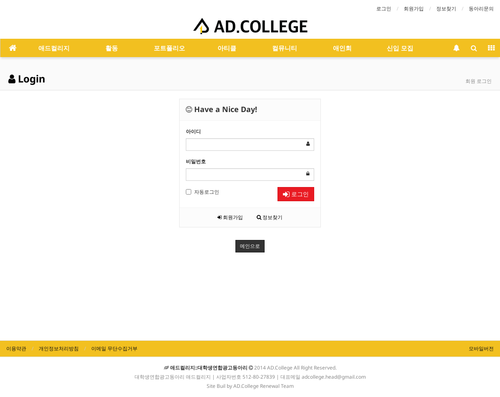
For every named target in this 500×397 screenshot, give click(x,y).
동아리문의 (481, 8)
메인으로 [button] (250, 246)
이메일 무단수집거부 (114, 348)
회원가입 (414, 8)
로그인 (383, 8)
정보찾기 (446, 8)
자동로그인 (202, 191)
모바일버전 (481, 348)
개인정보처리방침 (59, 348)
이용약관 (16, 348)
